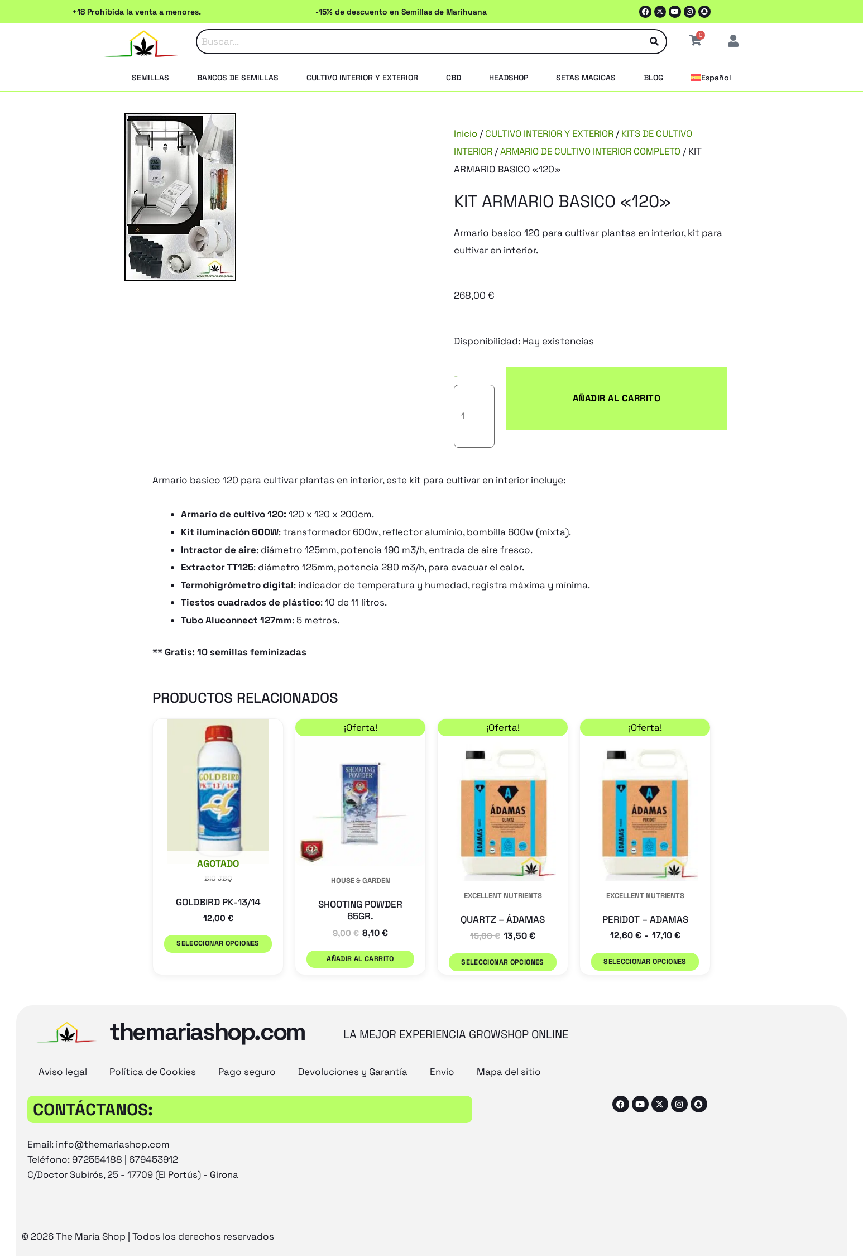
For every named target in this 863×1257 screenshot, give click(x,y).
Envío (442, 1029)
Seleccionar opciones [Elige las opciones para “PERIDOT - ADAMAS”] (645, 924)
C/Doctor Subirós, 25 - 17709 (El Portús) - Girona (135, 1132)
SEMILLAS (150, 78)
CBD (453, 78)
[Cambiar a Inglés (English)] (351, 1227)
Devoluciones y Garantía (352, 1029)
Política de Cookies (152, 1029)
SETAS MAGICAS (586, 78)
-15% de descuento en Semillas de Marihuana (401, 12)
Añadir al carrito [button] (361, 921)
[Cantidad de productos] (481, 380)
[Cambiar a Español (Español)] (528, 1227)
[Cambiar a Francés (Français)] (448, 1227)
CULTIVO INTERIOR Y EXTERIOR (362, 78)
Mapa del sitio (509, 1029)
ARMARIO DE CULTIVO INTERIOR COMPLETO (595, 151)
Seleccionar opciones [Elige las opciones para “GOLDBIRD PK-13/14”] (218, 906)
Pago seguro (247, 1029)
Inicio (466, 133)
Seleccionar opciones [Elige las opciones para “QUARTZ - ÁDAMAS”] (502, 924)
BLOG (653, 78)
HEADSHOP (508, 78)
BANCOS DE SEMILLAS (238, 78)
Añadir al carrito (584, 380)
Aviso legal (63, 1029)
